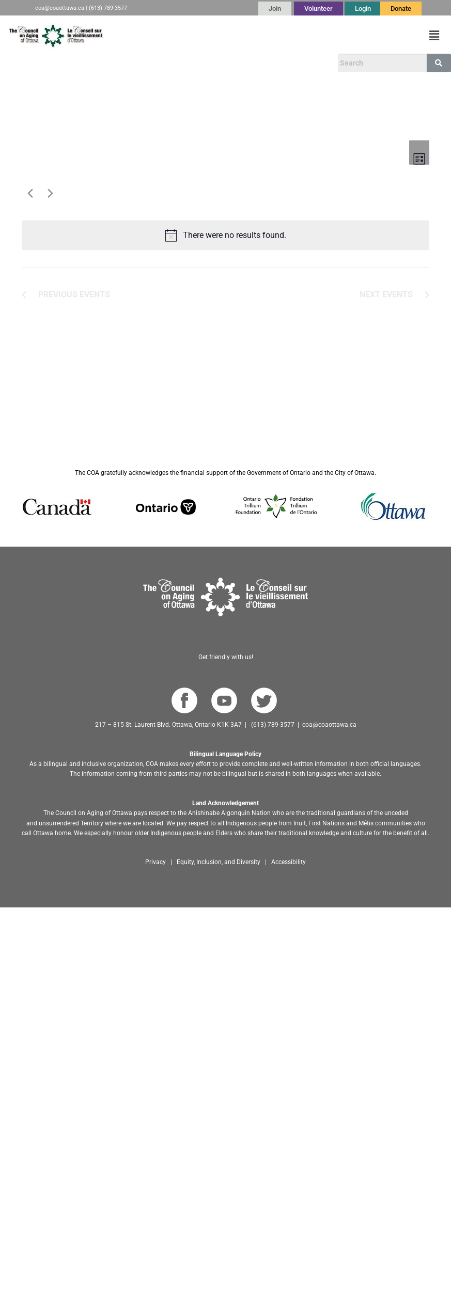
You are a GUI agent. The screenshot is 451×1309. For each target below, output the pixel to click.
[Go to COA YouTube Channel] (224, 701)
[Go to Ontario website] (166, 507)
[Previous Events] (28, 193)
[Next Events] (48, 193)
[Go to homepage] (225, 597)
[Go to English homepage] (56, 36)
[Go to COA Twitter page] (264, 701)
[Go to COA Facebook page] (184, 701)
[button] (434, 35)
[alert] (225, 235)
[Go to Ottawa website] (392, 506)
